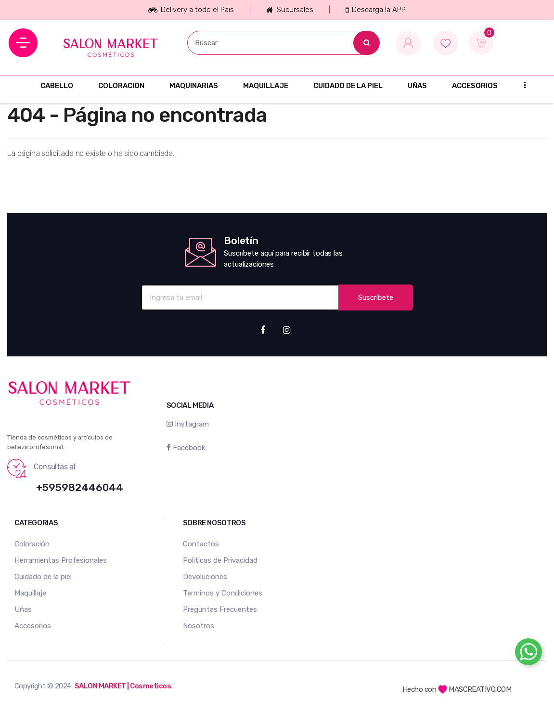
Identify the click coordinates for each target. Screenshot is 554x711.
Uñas (23, 609)
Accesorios (32, 625)
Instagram (188, 424)
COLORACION (121, 85)
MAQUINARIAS (193, 85)
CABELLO (56, 85)
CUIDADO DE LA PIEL (348, 85)
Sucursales (289, 9)
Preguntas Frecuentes (220, 609)
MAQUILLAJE (265, 85)
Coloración (32, 544)
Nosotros (198, 625)
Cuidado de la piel (43, 576)
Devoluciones (205, 576)
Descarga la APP (376, 9)
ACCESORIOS (475, 85)
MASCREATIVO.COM (475, 689)
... (522, 84)
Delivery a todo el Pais (191, 9)
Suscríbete (375, 297)
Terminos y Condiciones (222, 593)
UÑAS (417, 85)
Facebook (186, 447)
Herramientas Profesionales (60, 560)
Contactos (201, 544)
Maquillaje (30, 593)
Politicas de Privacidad (220, 560)
